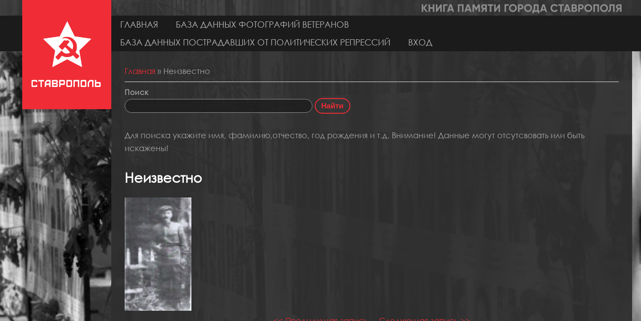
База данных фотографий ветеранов (262, 24)
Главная (139, 24)
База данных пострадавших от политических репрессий (255, 42)
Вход (420, 42)
